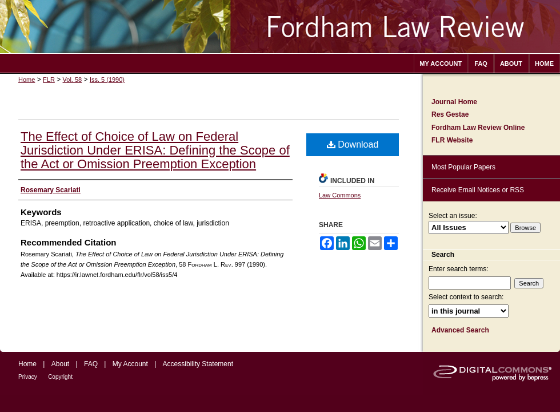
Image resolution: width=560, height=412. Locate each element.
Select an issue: (453, 216)
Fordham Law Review (280, 26)
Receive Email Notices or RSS (477, 190)
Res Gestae (450, 114)
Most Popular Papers (463, 167)
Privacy (27, 377)
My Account (130, 364)
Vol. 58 (72, 79)
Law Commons (340, 195)
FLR (49, 79)
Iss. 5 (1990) (107, 79)
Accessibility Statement (198, 364)
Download (353, 144)
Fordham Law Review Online (478, 128)
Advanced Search (460, 330)
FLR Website (452, 140)
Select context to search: (466, 297)
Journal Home (454, 102)
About (60, 364)
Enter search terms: (459, 269)
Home (26, 79)
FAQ (91, 364)
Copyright (60, 377)
